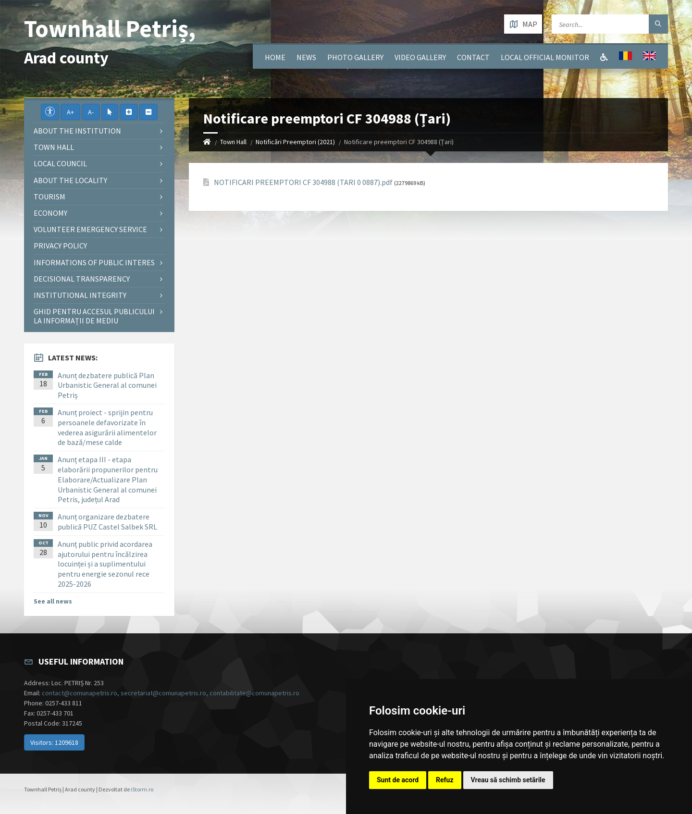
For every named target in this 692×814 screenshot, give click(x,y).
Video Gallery (420, 57)
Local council (60, 163)
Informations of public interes (94, 262)
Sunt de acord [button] (398, 780)
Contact (473, 57)
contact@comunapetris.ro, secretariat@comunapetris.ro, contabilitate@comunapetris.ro (170, 693)
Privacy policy (60, 245)
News (306, 57)
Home (275, 57)
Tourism (49, 196)
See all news (53, 601)
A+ (70, 112)
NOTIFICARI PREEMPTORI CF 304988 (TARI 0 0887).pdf (303, 182)
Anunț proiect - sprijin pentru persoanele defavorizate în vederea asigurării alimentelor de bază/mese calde (107, 427)
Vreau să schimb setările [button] (508, 780)
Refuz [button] (445, 780)
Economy (50, 213)
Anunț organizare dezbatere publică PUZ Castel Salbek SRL (107, 521)
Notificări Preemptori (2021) (295, 141)
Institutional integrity (80, 295)
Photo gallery (355, 57)
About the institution (77, 131)
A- (91, 112)
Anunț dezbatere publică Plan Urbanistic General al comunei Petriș (107, 385)
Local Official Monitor (545, 57)
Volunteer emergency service (90, 229)
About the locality (70, 180)
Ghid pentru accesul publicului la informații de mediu (94, 316)
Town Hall (233, 141)
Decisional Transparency (82, 279)
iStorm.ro (142, 789)
